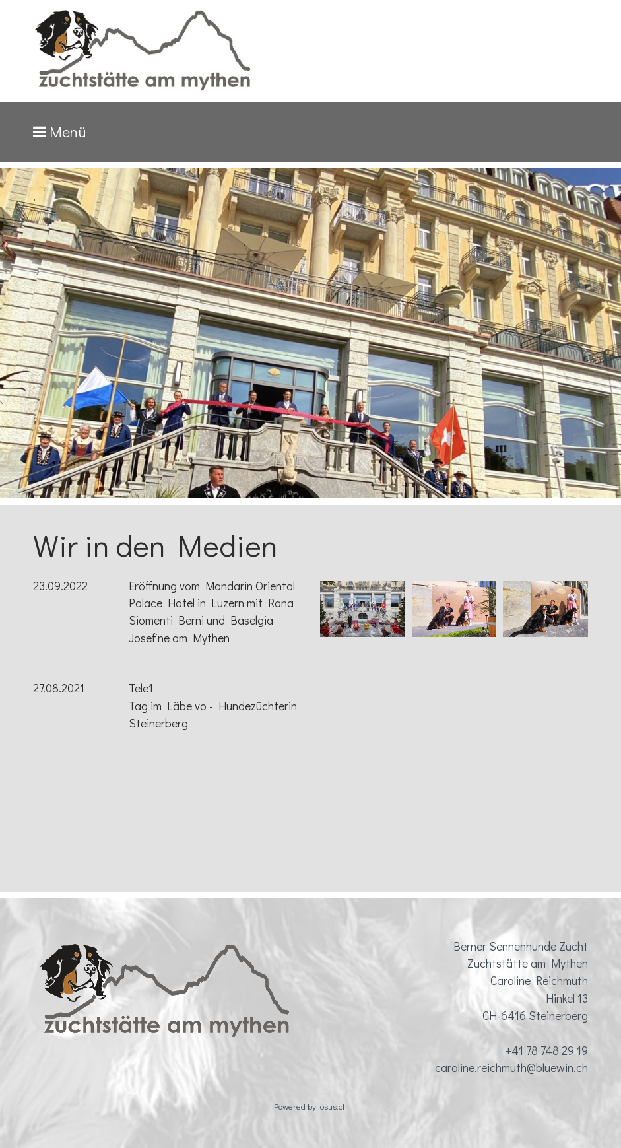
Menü (67, 132)
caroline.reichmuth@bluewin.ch (511, 1067)
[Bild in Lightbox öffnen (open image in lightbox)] (362, 609)
